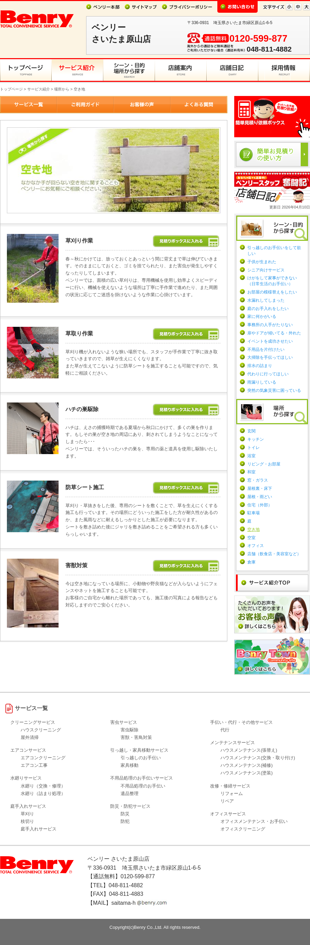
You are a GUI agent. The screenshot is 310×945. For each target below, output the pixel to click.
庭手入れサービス (38, 828)
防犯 (125, 821)
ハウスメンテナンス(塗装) (246, 772)
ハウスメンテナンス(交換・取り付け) (257, 757)
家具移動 (129, 765)
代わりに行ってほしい (268, 374)
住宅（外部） (259, 505)
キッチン (255, 439)
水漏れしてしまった (266, 300)
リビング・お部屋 (263, 464)
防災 (125, 813)
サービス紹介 (38, 89)
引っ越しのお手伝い (141, 757)
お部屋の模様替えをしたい (272, 292)
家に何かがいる (261, 316)
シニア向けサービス (266, 270)
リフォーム (231, 793)
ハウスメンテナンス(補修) (246, 765)
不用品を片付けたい (266, 349)
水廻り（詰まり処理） (43, 793)
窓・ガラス (257, 480)
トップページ (11, 89)
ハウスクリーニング (41, 729)
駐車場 (253, 513)
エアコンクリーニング (43, 757)
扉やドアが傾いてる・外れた (274, 333)
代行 (224, 729)
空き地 (253, 529)
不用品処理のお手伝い (143, 785)
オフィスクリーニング (242, 828)
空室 (251, 537)
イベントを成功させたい (270, 341)
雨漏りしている (261, 382)
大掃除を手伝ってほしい (270, 357)
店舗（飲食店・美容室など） (274, 553)
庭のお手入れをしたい (268, 308)
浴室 (251, 455)
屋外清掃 (30, 737)
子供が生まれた (261, 261)
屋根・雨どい (259, 496)
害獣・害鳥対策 (136, 737)
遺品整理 (129, 793)
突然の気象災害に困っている (274, 390)
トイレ (253, 447)
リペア (227, 801)
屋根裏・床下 (259, 488)
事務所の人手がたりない (270, 324)
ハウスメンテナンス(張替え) (248, 750)
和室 (251, 472)
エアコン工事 (34, 765)
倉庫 (251, 562)
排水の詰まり (259, 365)
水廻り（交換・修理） (43, 785)
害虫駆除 (129, 729)
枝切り (27, 821)
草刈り (27, 813)
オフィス (255, 545)
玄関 (251, 431)
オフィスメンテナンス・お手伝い (254, 821)
